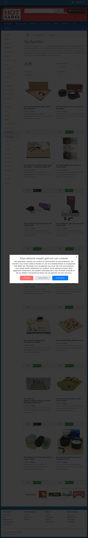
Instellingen (42, 278)
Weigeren (26, 278)
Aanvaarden (60, 278)
